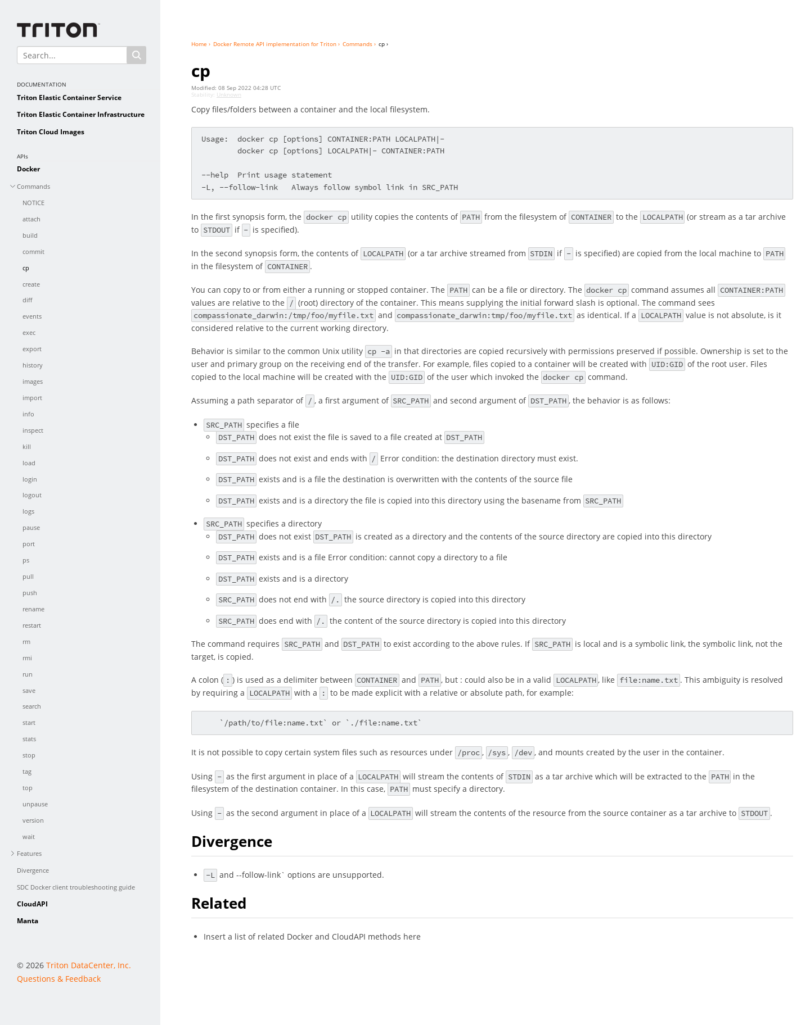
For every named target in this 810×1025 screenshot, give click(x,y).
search (31, 706)
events (32, 316)
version (33, 820)
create (31, 284)
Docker (28, 169)
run (27, 674)
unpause (35, 804)
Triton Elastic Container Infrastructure (81, 114)
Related (218, 903)
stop (28, 755)
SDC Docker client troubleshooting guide (76, 887)
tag (27, 771)
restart (31, 625)
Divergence (33, 870)
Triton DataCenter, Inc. (88, 965)
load (28, 463)
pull (28, 576)
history (32, 365)
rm (26, 641)
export (32, 348)
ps (25, 560)
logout (32, 495)
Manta (27, 921)
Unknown (229, 94)
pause (31, 527)
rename (33, 609)
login (29, 479)
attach (31, 219)
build (30, 235)
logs (28, 511)
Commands (33, 186)
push (29, 592)
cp (25, 268)
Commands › (359, 44)
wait (28, 836)
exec (28, 332)
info (28, 414)
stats (29, 738)
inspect (32, 430)
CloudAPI (32, 904)
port (28, 543)
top (27, 787)
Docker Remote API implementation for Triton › (276, 44)
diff (27, 300)
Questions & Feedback (59, 978)
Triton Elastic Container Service (69, 97)
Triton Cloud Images (50, 132)
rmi (27, 658)
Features (29, 853)
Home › (200, 44)
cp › (383, 44)
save (28, 690)
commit (33, 251)
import (32, 397)
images (32, 381)
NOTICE (33, 202)
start (28, 722)
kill (26, 446)
